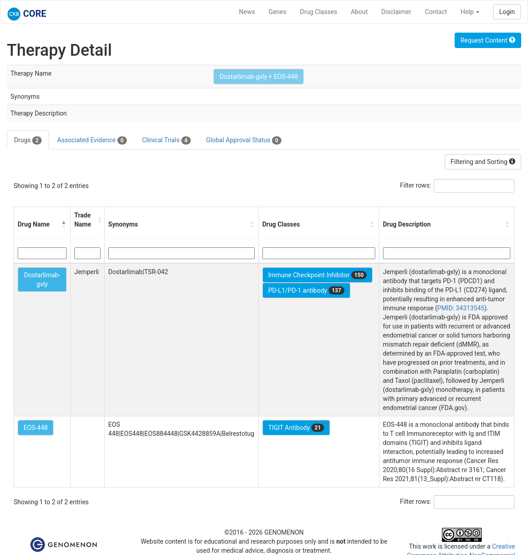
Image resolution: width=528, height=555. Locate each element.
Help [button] (470, 11)
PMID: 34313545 (460, 308)
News (247, 11)
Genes (277, 11)
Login (507, 11)
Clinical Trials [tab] (166, 140)
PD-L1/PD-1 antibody (306, 290)
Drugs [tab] (28, 140)
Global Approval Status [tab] (243, 140)
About (359, 11)
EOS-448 (36, 427)
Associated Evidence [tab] (91, 140)
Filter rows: (415, 185)
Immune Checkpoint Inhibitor (317, 275)
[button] (64, 224)
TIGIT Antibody (296, 428)
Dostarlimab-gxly (42, 279)
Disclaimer (396, 11)
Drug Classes (318, 11)
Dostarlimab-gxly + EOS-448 (258, 76)
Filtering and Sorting (482, 161)
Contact (436, 11)
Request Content (487, 40)
